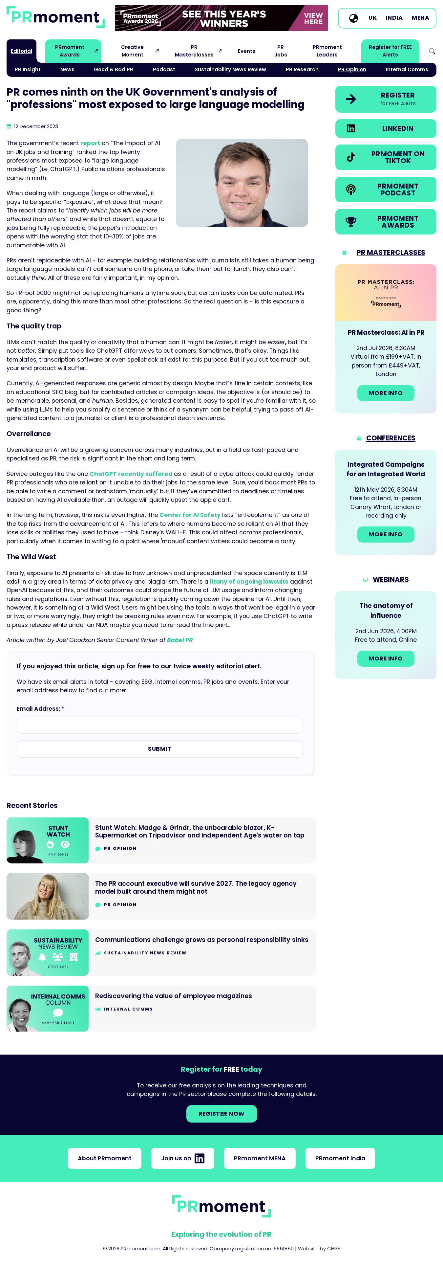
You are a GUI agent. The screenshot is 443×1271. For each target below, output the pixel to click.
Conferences (390, 438)
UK (373, 18)
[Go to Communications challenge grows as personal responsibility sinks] (161, 952)
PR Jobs (280, 51)
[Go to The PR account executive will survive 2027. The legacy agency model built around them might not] (161, 896)
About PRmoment (105, 1158)
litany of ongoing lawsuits (249, 582)
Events (246, 51)
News (67, 69)
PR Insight (28, 69)
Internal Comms (407, 69)
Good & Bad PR (113, 69)
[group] (221, 18)
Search (432, 51)
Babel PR (180, 640)
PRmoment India (340, 1158)
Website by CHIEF (319, 1248)
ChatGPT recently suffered (131, 474)
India (394, 18)
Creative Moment (132, 51)
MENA (420, 18)
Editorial (21, 51)
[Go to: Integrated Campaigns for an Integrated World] (386, 502)
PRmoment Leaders (327, 51)
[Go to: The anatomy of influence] (386, 635)
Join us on (182, 1158)
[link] (221, 18)
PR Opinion (352, 69)
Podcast (164, 69)
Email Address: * (40, 709)
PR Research (302, 69)
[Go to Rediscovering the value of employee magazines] (161, 1009)
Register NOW (222, 1114)
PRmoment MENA (260, 1158)
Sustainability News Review (230, 69)
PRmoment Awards (69, 51)
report (89, 143)
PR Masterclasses (194, 51)
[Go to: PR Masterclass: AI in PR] (386, 339)
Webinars (391, 579)
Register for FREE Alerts (390, 51)
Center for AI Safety (189, 515)
